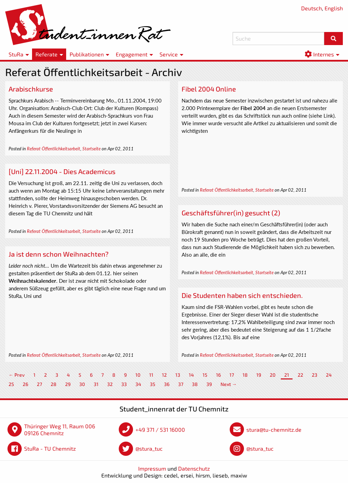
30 (82, 384)
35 (152, 384)
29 (68, 384)
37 (180, 384)
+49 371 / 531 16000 (160, 429)
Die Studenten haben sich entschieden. (242, 295)
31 (96, 384)
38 (195, 384)
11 (151, 375)
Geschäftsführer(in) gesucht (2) (231, 212)
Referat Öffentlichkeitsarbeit (53, 148)
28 (54, 384)
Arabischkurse (31, 89)
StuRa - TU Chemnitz (50, 448)
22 (300, 375)
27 (39, 384)
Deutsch (311, 8)
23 (314, 375)
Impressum (152, 468)
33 (124, 384)
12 (164, 375)
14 (191, 375)
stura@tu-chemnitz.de (273, 429)
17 (231, 375)
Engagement (131, 54)
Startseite (91, 148)
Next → (229, 384)
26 (25, 384)
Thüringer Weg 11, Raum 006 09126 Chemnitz (59, 429)
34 (138, 384)
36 (167, 384)
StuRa (16, 54)
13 (177, 375)
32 (110, 384)
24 (329, 375)
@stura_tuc (149, 448)
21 (286, 375)
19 (258, 375)
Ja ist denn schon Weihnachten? (59, 254)
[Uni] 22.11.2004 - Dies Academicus (62, 171)
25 (11, 384)
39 (209, 384)
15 (205, 375)
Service (169, 54)
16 (218, 375)
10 (138, 375)
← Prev (17, 375)
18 (245, 375)
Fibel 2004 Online (209, 89)
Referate (46, 54)
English (334, 8)
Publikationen (87, 54)
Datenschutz (194, 468)
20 (273, 375)
